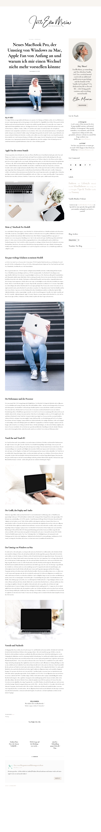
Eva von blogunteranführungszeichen (28, 765)
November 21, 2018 (18, 767)
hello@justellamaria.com (85, 150)
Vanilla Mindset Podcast (85, 205)
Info (13, 714)
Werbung (37, 39)
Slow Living (90, 186)
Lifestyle (86, 183)
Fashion (72, 183)
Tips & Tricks (84, 189)
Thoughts (74, 190)
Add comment (10, 786)
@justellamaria (86, 139)
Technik (31, 39)
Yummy (75, 192)
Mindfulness (80, 186)
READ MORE (82, 105)
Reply (57, 778)
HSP (79, 183)
